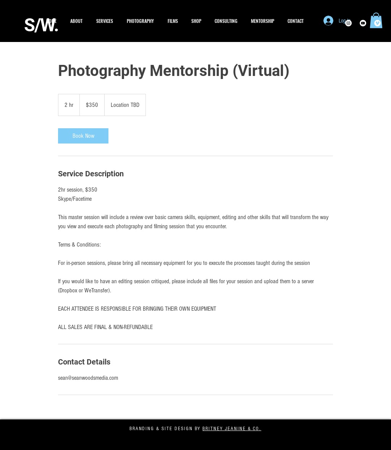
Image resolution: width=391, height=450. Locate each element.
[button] (140, 20)
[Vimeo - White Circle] (377, 23)
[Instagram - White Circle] (348, 23)
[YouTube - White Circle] (363, 23)
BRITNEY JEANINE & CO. (231, 428)
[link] (83, 136)
